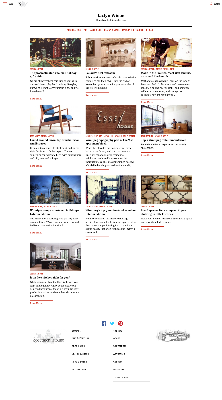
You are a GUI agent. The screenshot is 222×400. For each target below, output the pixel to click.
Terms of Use (120, 378)
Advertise (119, 354)
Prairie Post (79, 370)
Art (86, 30)
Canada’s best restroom (100, 73)
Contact (118, 362)
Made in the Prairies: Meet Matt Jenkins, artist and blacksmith (166, 74)
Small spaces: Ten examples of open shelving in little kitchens (163, 212)
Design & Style (112, 30)
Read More (36, 99)
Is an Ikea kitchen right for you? (50, 277)
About (116, 338)
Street (149, 30)
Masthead (119, 370)
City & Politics (80, 338)
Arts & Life (96, 30)
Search (217, 4)
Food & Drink (79, 362)
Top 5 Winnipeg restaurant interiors (163, 140)
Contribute (120, 346)
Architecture (74, 30)
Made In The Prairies (133, 30)
